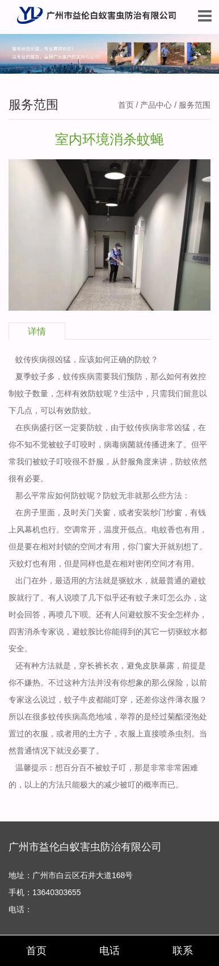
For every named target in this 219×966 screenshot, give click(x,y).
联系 (182, 950)
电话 (109, 950)
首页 (126, 104)
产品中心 (156, 104)
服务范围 (194, 104)
